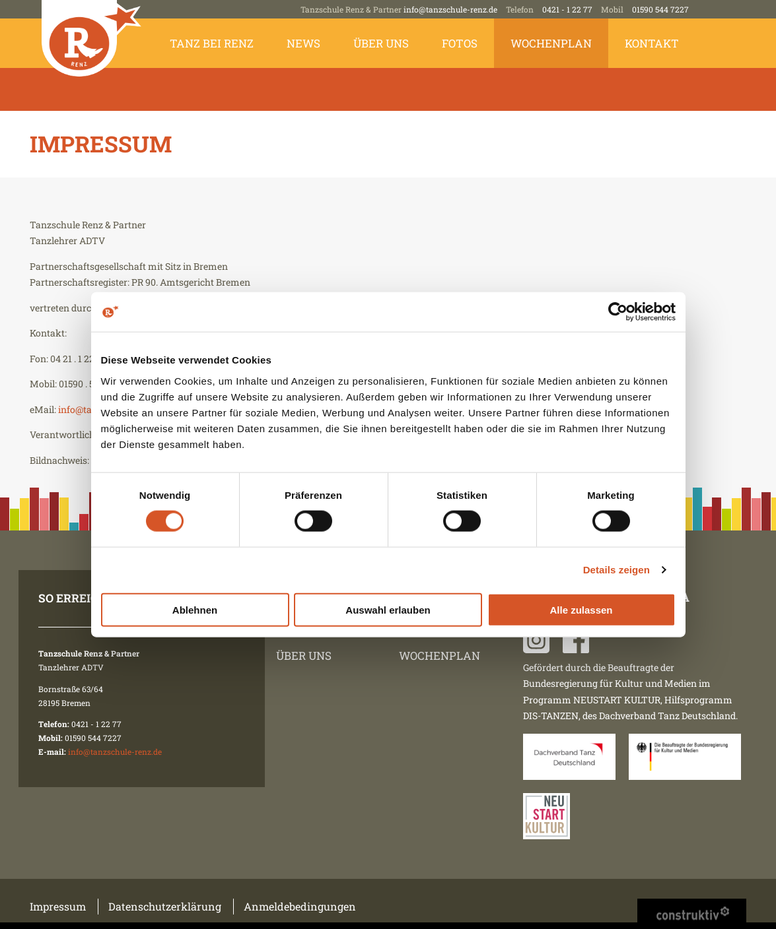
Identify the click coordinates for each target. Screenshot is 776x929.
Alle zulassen (580, 609)
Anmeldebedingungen (300, 906)
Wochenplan (551, 43)
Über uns (381, 43)
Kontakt (652, 43)
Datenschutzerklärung (164, 906)
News (303, 43)
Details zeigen (616, 569)
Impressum (58, 906)
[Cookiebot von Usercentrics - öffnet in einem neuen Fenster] (618, 312)
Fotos (459, 43)
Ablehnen (194, 609)
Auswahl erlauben (387, 609)
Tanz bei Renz (212, 43)
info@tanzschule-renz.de (450, 9)
